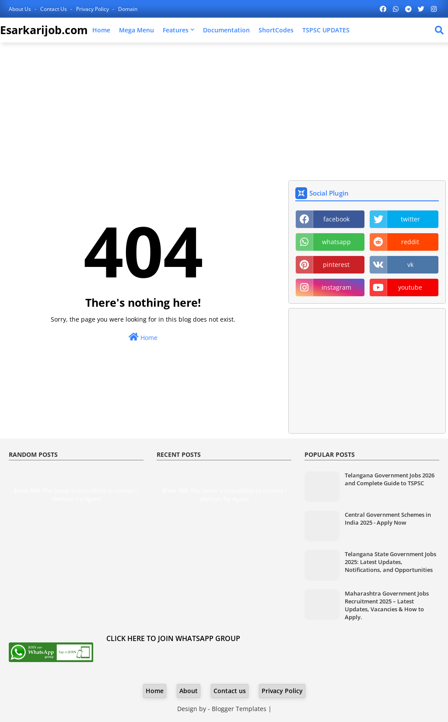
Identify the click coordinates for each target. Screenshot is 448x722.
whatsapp (336, 242)
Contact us (54, 9)
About (188, 691)
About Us (20, 9)
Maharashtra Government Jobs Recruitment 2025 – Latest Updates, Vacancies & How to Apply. (387, 605)
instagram (336, 287)
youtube (410, 287)
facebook (336, 219)
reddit (410, 242)
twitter (410, 219)
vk (410, 264)
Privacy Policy (93, 9)
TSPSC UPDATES (326, 30)
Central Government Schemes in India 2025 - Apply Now (388, 518)
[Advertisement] (224, 112)
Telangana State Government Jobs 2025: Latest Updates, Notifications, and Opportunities (390, 562)
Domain (127, 9)
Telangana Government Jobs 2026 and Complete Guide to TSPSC (389, 479)
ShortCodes (276, 30)
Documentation (226, 30)
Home (101, 30)
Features (176, 30)
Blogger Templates (239, 708)
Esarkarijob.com (44, 29)
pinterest (336, 264)
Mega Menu (136, 30)
